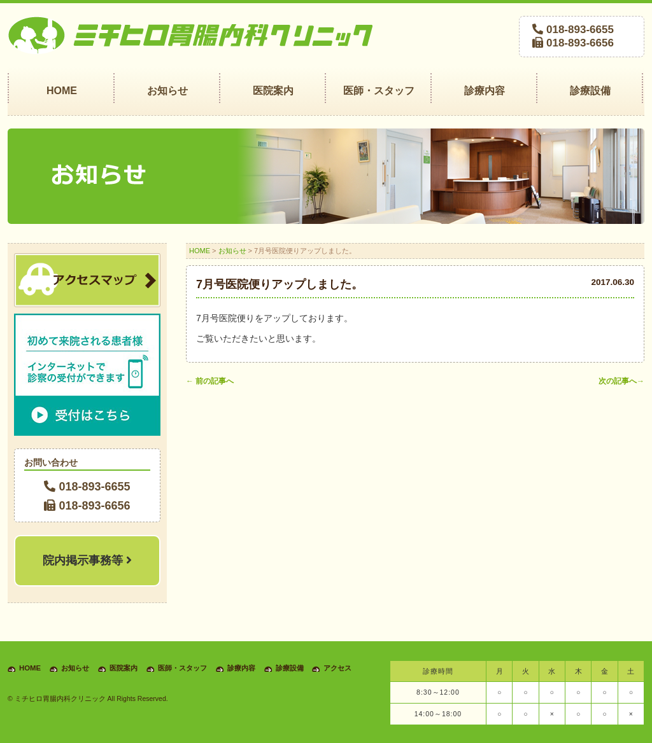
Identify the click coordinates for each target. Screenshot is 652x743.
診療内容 (241, 668)
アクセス (337, 668)
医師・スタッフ (182, 668)
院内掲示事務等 (87, 560)
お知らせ (232, 250)
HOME (199, 250)
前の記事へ (210, 381)
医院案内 (124, 668)
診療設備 (290, 668)
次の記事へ (621, 381)
